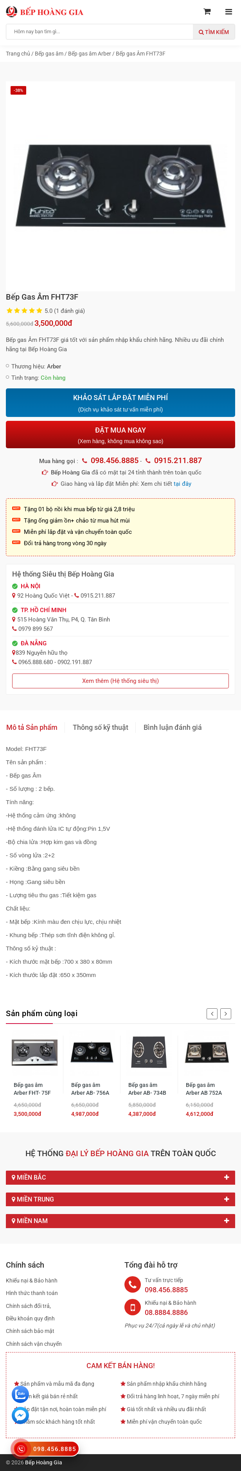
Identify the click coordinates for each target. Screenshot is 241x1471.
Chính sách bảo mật (30, 1331)
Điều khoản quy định (30, 1318)
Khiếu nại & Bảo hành (32, 1280)
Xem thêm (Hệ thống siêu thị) (120, 680)
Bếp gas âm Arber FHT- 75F (32, 1089)
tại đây (182, 483)
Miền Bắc (120, 1178)
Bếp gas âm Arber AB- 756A (90, 1089)
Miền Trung (120, 1199)
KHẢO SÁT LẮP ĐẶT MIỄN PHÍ (120, 403)
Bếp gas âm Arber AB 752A (204, 1089)
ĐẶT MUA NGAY (120, 435)
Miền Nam (120, 1221)
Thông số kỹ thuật (100, 727)
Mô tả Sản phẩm (32, 727)
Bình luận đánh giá (173, 727)
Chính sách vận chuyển (34, 1344)
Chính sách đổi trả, (28, 1306)
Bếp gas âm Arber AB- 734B (147, 1089)
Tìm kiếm (214, 32)
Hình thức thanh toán (32, 1293)
